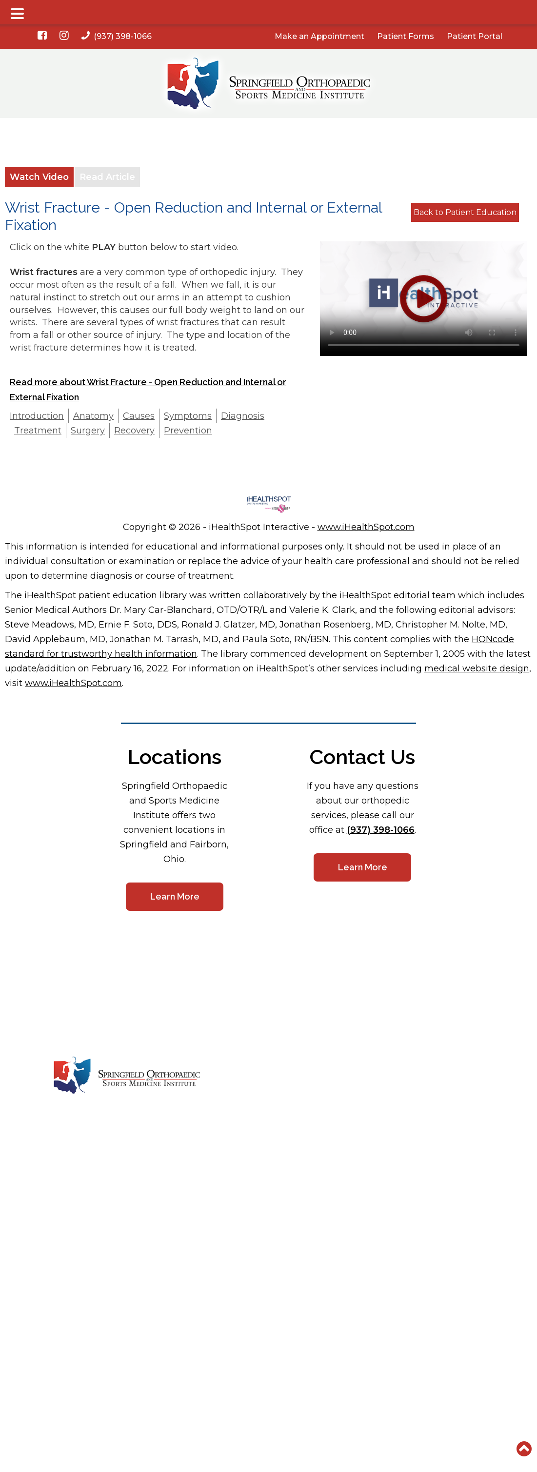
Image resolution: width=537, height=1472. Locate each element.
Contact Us (350, 1087)
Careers (344, 1103)
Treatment (37, 430)
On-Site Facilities (269, 1103)
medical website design (476, 668)
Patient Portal (474, 36)
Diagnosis (242, 416)
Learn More (174, 896)
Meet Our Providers (274, 1072)
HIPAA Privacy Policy (456, 1072)
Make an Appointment (319, 36)
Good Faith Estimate (365, 1119)
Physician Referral (271, 1134)
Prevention (188, 430)
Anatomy (93, 416)
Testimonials (262, 1119)
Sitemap (435, 1103)
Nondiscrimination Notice (463, 1087)
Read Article (107, 177)
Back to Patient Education (465, 212)
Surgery (88, 430)
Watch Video (39, 177)
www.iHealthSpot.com (366, 527)
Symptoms (188, 416)
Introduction (37, 416)
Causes (139, 416)
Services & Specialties (278, 1087)
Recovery (134, 430)
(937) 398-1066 (116, 36)
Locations (348, 1072)
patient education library (133, 595)
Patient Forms (405, 36)
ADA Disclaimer (357, 1134)
